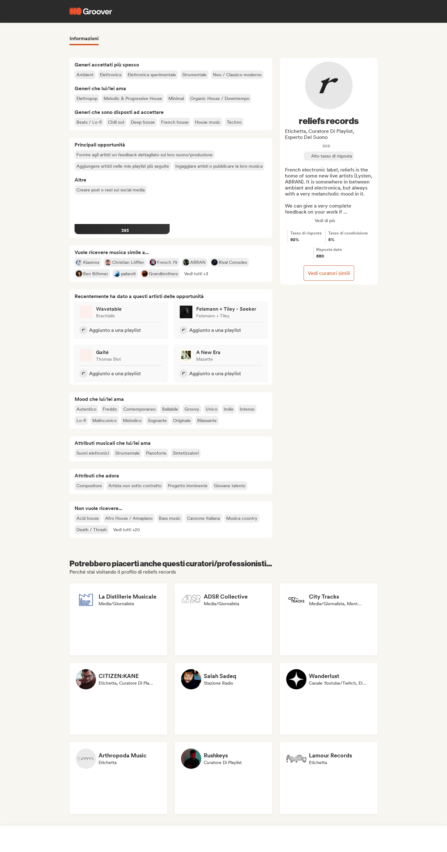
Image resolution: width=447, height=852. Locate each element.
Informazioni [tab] (84, 38)
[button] (196, 273)
